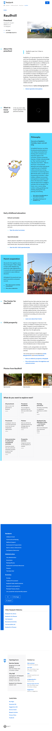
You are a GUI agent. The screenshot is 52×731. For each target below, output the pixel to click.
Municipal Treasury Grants (12, 588)
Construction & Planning (12, 539)
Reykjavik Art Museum (10, 627)
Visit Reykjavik (9, 619)
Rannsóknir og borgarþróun (13, 586)
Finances (8, 568)
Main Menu (47, 2)
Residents (8, 5)
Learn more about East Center (33, 319)
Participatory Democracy (12, 550)
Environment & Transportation (13, 545)
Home (4, 5)
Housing (8, 578)
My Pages (16, 597)
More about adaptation (12, 288)
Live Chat (34, 669)
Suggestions (34, 690)
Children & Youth (10, 537)
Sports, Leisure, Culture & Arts (13, 547)
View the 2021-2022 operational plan (20, 247)
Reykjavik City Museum (11, 616)
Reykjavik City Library (10, 613)
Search (9, 600)
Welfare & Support (11, 542)
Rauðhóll (26, 5)
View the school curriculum (17, 230)
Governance (9, 560)
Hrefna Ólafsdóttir (39, 355)
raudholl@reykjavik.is (11, 32)
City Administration (11, 557)
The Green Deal (10, 571)
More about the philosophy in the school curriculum (40, 196)
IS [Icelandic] (7, 597)
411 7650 (8, 30)
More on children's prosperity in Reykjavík (36, 358)
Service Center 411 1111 (34, 685)
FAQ (34, 675)
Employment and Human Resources (15, 565)
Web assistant (34, 664)
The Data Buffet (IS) (10, 624)
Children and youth (14, 5)
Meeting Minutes (10, 563)
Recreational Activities (11, 621)
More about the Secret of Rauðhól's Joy (39, 199)
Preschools (21, 5)
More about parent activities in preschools (13, 285)
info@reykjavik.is (34, 680)
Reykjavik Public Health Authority (14, 583)
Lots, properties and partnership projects (16, 591)
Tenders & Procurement (12, 580)
